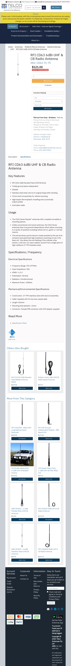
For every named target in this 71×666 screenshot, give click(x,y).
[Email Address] (55, 588)
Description (12, 157)
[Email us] (48, 609)
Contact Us (24, 579)
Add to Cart (22, 388)
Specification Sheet (19, 323)
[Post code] (48, 105)
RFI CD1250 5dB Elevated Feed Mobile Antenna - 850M (21, 379)
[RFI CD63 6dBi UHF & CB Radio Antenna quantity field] (48, 76)
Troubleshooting (53, 36)
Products (13, 26)
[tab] (13, 157)
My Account (24, 26)
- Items (56, 7)
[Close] (35, 14)
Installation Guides (52, 31)
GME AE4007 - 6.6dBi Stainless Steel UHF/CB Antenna (20, 551)
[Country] (48, 101)
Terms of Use (37, 576)
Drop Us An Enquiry (19, 31)
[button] (48, 85)
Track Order (9, 582)
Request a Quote (13, 2)
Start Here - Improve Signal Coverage (47, 26)
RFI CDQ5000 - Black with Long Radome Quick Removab (21, 430)
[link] (52, 609)
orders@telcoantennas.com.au (49, 148)
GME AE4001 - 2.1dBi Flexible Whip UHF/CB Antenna (19, 511)
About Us (35, 40)
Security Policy (37, 596)
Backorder (48, 81)
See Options (22, 438)
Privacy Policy (36, 591)
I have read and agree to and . (54, 595)
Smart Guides (36, 31)
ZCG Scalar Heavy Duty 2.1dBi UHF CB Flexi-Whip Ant (48, 470)
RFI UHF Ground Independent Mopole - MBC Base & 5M (48, 430)
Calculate (48, 108)
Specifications (25, 157)
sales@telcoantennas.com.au (47, 2)
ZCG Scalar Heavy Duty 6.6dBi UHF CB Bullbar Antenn (20, 470)
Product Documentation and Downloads (27, 36)
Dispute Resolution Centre (11, 589)
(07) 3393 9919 (45, 150)
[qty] (48, 97)
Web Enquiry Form (28, 2)
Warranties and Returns (38, 583)
